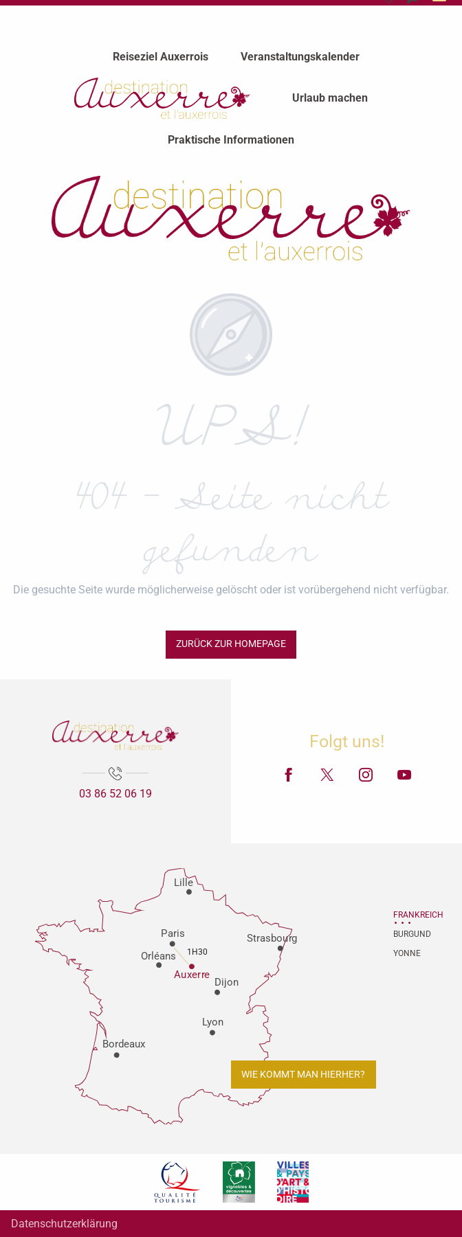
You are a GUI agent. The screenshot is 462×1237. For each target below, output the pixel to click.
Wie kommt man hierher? (303, 1074)
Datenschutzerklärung (64, 1223)
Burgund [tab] (410, 934)
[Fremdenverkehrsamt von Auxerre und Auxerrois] (231, 218)
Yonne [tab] (407, 953)
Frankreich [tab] (410, 915)
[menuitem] (160, 57)
